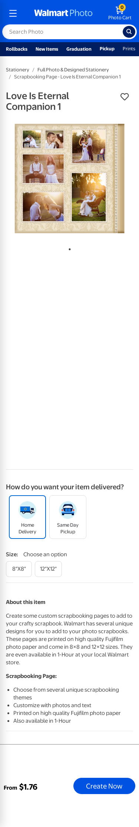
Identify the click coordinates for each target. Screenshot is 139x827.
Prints (129, 48)
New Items (47, 49)
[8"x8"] (19, 569)
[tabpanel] (69, 178)
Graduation (79, 49)
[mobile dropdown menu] (13, 13)
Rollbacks (16, 49)
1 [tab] (68, 248)
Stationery (17, 69)
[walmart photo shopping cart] (120, 13)
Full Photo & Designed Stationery (73, 69)
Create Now (104, 786)
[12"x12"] (48, 569)
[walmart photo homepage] (63, 13)
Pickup (107, 48)
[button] (124, 97)
